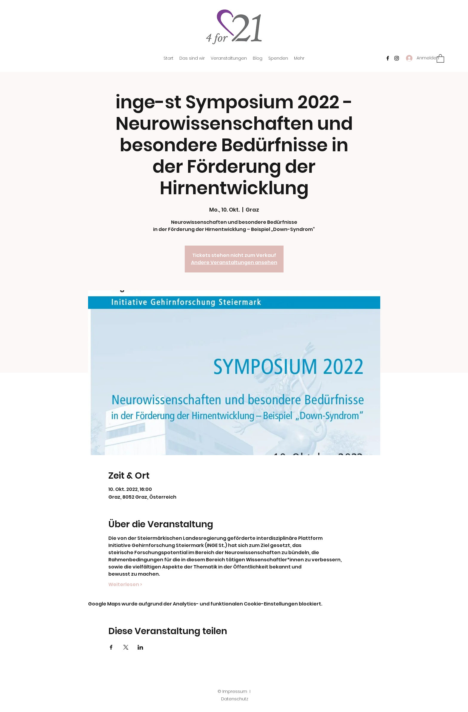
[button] (440, 58)
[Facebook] (388, 58)
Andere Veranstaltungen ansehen (234, 262)
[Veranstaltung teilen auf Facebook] (111, 647)
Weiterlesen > (125, 584)
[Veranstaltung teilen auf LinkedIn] (140, 647)
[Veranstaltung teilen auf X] (126, 647)
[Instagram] (397, 58)
